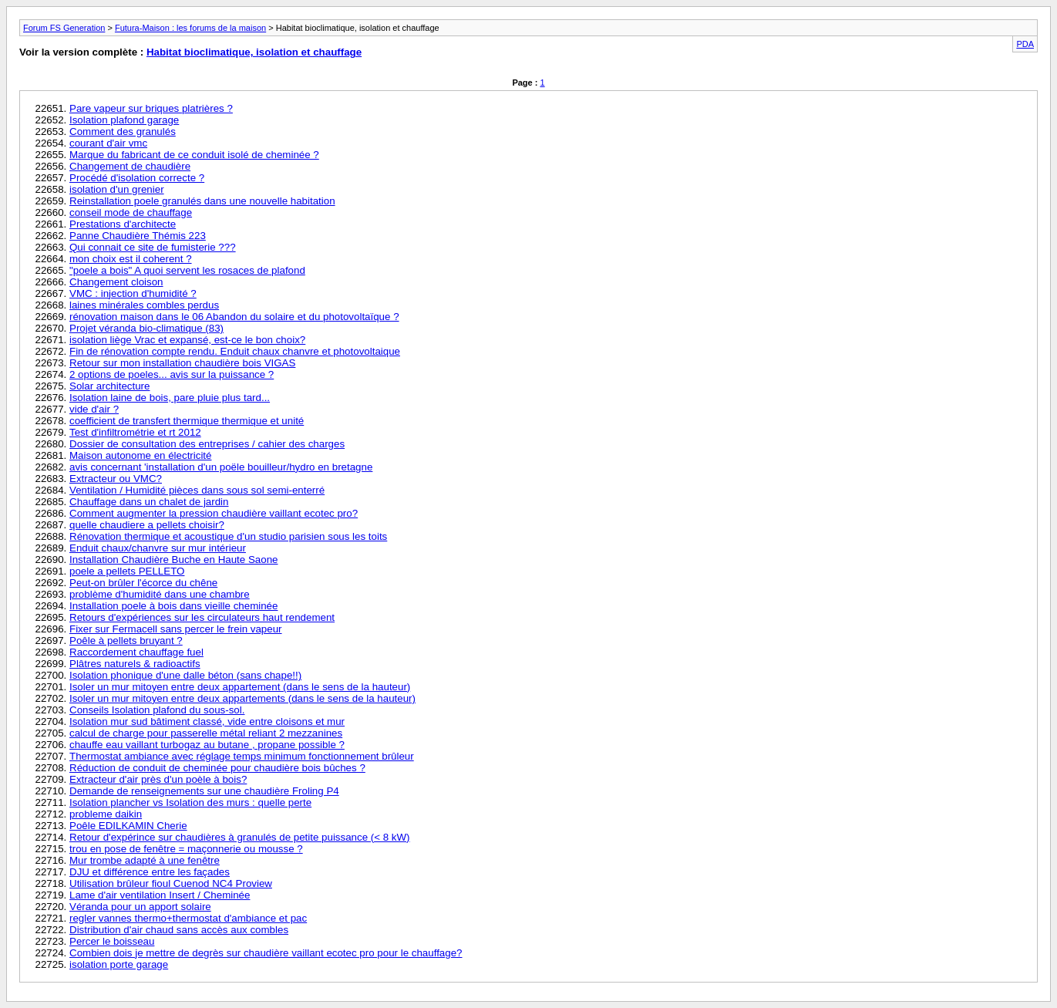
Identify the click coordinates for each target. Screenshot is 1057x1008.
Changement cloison (116, 282)
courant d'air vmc (108, 143)
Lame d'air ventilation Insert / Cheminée (159, 895)
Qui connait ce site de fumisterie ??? (152, 247)
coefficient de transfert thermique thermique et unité (186, 420)
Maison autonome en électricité (140, 455)
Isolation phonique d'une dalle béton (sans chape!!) (185, 675)
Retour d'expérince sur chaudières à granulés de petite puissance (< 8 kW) (239, 837)
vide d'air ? (94, 409)
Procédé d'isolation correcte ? (136, 178)
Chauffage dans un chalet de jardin (149, 501)
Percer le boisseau (111, 941)
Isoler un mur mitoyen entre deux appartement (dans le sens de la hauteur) (239, 687)
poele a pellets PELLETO (126, 571)
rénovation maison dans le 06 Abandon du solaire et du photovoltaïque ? (234, 316)
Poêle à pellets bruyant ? (126, 640)
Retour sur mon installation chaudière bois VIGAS (182, 363)
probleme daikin (105, 814)
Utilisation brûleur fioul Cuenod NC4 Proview (170, 883)
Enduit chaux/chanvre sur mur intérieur (157, 548)
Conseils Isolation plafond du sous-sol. (156, 710)
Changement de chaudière (129, 166)
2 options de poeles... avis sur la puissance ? (171, 374)
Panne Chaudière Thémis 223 (137, 235)
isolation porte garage (118, 964)
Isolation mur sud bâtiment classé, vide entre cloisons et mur (207, 721)
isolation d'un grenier (116, 189)
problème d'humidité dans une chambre (159, 594)
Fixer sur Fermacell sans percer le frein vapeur (175, 629)
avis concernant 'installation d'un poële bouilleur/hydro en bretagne (220, 467)
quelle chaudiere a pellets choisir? (146, 525)
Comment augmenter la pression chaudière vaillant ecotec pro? (213, 513)
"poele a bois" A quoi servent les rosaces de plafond (187, 270)
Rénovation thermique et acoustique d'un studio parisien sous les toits (228, 536)
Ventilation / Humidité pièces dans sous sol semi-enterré (197, 490)
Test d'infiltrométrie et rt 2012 (135, 432)
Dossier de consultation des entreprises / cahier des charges (207, 444)
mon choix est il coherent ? (130, 259)
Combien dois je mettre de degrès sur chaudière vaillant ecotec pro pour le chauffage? (266, 953)
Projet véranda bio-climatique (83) (146, 328)
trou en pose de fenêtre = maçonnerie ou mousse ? (186, 849)
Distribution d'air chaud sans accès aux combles (178, 930)
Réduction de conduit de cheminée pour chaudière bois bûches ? (217, 768)
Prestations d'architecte (122, 224)
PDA (1025, 44)
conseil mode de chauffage (130, 212)
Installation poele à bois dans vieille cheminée (173, 606)
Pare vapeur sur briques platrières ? (151, 108)
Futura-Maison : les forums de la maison (190, 27)
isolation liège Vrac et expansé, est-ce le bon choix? (187, 340)
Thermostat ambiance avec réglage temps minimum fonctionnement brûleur (241, 756)
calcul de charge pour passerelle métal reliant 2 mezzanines (205, 733)
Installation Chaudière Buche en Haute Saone (173, 559)
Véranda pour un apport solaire (140, 906)
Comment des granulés (122, 131)
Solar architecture (109, 386)
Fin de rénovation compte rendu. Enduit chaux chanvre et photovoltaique (234, 351)
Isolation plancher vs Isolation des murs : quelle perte (190, 802)
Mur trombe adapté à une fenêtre (144, 860)
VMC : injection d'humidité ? (133, 293)
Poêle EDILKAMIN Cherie (128, 825)
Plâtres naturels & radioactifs (134, 663)
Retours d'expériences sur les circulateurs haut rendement (202, 617)
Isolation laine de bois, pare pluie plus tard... (169, 397)
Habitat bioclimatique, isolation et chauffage (254, 52)
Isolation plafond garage (124, 120)
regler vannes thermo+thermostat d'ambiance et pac (188, 918)
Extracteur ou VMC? (115, 478)
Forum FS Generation (64, 27)
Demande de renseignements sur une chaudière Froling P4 (204, 791)
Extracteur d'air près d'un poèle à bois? (158, 779)
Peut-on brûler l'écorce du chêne (143, 582)
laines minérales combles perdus (144, 305)
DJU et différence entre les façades (149, 872)
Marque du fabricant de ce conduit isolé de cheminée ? (194, 154)
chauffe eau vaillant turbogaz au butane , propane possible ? (207, 744)
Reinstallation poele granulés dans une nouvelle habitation (202, 201)
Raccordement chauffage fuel (136, 652)
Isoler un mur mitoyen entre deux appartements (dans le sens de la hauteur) (242, 698)
